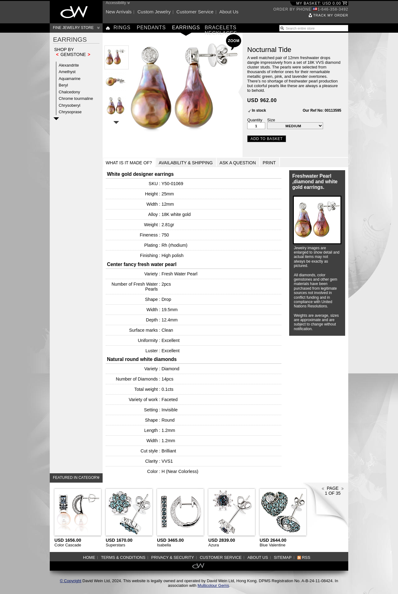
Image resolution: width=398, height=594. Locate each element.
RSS (306, 557)
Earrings (186, 27)
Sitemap (283, 557)
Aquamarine (70, 78)
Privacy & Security (172, 557)
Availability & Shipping (186, 162)
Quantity (254, 120)
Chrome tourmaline (76, 98)
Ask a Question (238, 162)
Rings (122, 27)
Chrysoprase (70, 112)
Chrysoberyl (69, 105)
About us (228, 11)
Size (271, 120)
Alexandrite (69, 65)
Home (89, 557)
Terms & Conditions (123, 557)
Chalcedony (69, 92)
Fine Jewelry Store (73, 28)
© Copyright (70, 580)
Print (269, 162)
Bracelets (220, 27)
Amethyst (67, 71)
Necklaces (221, 33)
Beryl (63, 85)
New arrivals (119, 11)
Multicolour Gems (213, 585)
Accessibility (116, 3)
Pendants (151, 27)
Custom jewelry (154, 11)
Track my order (330, 15)
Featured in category (76, 477)
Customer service (194, 11)
